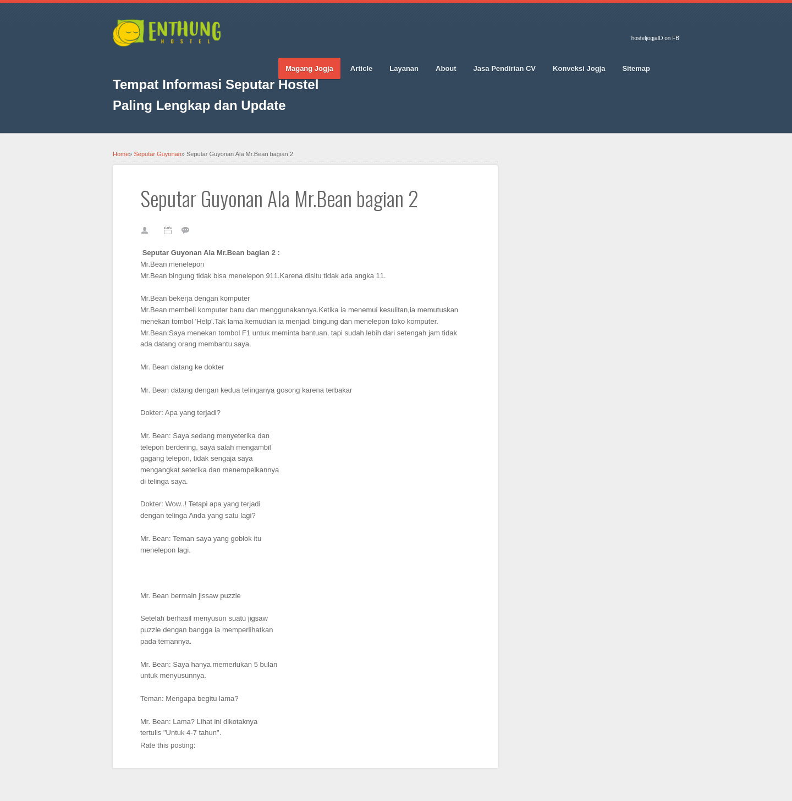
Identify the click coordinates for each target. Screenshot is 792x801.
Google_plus (159, 61)
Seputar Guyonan (158, 154)
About (446, 68)
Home (121, 154)
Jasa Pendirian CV (505, 68)
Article (361, 68)
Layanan (404, 68)
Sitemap (636, 68)
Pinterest (178, 61)
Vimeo (198, 61)
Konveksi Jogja (579, 68)
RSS (217, 61)
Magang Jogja (309, 68)
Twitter (140, 61)
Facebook (121, 61)
